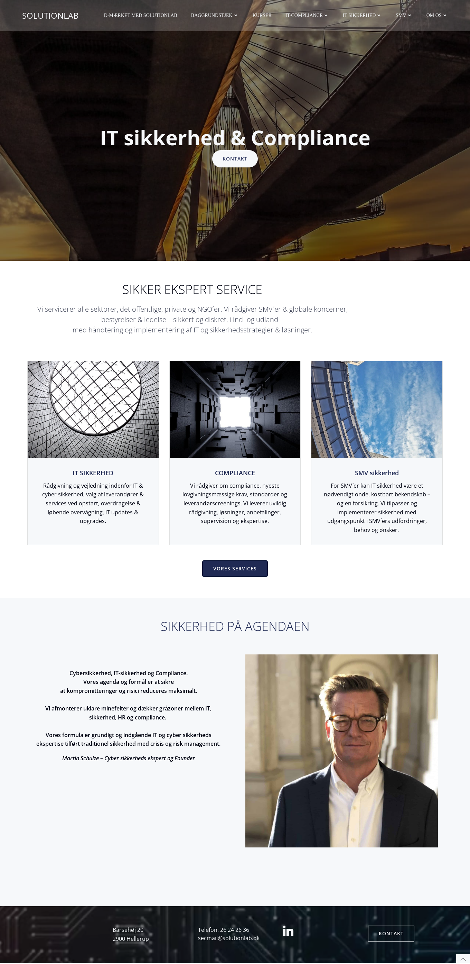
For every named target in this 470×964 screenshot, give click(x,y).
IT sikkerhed (362, 15)
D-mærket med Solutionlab (140, 15)
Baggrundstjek (215, 15)
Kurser (262, 15)
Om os (437, 15)
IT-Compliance (307, 15)
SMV (404, 15)
